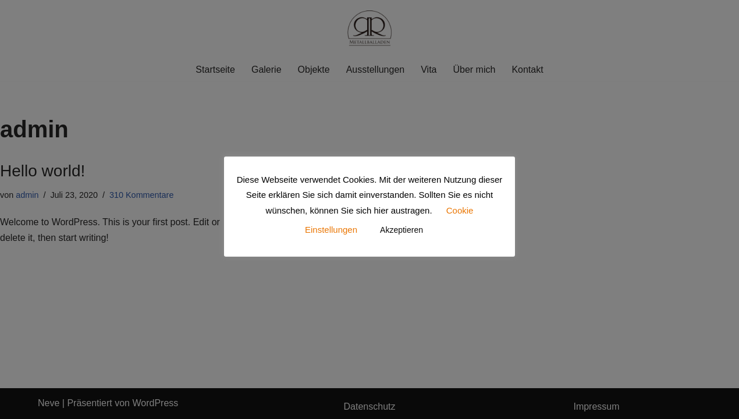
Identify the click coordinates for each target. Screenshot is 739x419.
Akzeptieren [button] (401, 230)
